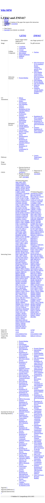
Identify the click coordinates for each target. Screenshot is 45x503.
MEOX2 (37, 257)
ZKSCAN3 (23, 317)
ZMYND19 (18, 320)
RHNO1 (17, 277)
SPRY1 (38, 283)
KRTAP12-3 (34, 244)
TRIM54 (38, 296)
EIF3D (17, 212)
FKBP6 (27, 220)
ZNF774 (38, 313)
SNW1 (23, 291)
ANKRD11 (23, 184)
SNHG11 (18, 291)
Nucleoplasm (23, 344)
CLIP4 (22, 204)
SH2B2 (32, 280)
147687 (32, 330)
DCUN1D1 (18, 208)
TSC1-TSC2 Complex (22, 481)
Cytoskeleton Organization (38, 410)
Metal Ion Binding (37, 85)
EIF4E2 (22, 212)
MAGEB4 (18, 246)
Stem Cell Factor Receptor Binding (39, 476)
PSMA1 (27, 269)
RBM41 (22, 273)
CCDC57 (33, 201)
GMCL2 (23, 228)
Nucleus (36, 52)
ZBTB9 (38, 305)
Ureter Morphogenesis (23, 135)
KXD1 (32, 249)
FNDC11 (18, 222)
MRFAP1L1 (37, 259)
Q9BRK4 (23, 336)
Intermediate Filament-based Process (38, 433)
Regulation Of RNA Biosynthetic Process (24, 358)
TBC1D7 (22, 297)
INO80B (27, 236)
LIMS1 (41, 249)
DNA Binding (38, 80)
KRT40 (32, 233)
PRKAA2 (23, 265)
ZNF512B (18, 326)
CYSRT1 (38, 209)
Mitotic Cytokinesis (22, 98)
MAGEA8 (33, 254)
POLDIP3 (18, 262)
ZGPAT (17, 317)
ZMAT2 (22, 318)
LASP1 (22, 241)
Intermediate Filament (37, 350)
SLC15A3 (22, 285)
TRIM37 (38, 294)
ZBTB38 (18, 315)
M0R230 (33, 336)
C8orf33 (27, 190)
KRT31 (41, 230)
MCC (32, 256)
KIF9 (21, 240)
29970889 (25, 177)
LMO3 (17, 244)
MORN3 (17, 251)
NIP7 (20, 256)
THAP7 (17, 301)
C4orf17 (41, 196)
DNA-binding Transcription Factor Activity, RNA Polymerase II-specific (39, 75)
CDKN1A (18, 201)
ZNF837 (32, 315)
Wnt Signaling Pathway (23, 105)
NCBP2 (23, 253)
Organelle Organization (37, 451)
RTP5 (26, 278)
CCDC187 (22, 195)
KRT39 (42, 232)
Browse (6, 20)
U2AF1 (39, 299)
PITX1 (26, 259)
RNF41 (22, 278)
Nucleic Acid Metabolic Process (24, 455)
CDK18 (22, 200)
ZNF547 (37, 309)
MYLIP (32, 262)
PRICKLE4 (33, 273)
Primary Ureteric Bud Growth (24, 132)
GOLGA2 (33, 217)
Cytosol (21, 50)
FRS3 (32, 216)
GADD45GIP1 (23, 224)
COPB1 (17, 206)
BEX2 (27, 188)
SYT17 (17, 297)
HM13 (24, 233)
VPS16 (38, 301)
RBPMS (17, 275)
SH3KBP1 (24, 281)
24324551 (22, 172)
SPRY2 (32, 285)
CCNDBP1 (33, 203)
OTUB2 (17, 257)
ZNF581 (17, 328)
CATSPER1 (18, 193)
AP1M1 (27, 185)
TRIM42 (17, 304)
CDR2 (39, 203)
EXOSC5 (27, 212)
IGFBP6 (32, 224)
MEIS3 (32, 257)
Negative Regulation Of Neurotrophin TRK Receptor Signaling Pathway (38, 469)
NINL (17, 256)
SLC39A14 (25, 286)
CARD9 (22, 192)
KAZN (17, 240)
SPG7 (17, 294)
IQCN (21, 238)
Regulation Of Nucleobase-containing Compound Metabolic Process (24, 365)
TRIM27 (38, 293)
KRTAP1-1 (38, 233)
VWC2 (37, 302)
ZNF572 (24, 326)
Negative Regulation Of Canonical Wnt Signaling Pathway (24, 140)
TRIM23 (32, 293)
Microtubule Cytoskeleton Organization (38, 462)
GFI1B (17, 227)
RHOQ (40, 275)
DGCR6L (18, 209)
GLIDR (26, 227)
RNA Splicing (23, 381)
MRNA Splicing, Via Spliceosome (24, 370)
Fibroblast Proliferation (22, 113)
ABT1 (20, 182)
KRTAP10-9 (34, 243)
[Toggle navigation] (1, 15)
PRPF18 (23, 267)
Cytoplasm (22, 46)
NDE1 (17, 254)
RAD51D (27, 270)
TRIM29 (22, 302)
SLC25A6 (18, 286)
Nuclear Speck (23, 373)
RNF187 (32, 277)
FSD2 (35, 216)
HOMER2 (18, 235)
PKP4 (17, 261)
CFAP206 (18, 203)
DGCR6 (24, 208)
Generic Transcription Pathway (38, 157)
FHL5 (39, 214)
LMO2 (26, 243)
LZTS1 (32, 253)
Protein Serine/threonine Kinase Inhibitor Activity (38, 391)
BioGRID (7, 30)
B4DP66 (17, 336)
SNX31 (27, 291)
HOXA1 (32, 222)
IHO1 (37, 224)
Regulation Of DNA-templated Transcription (38, 118)
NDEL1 (38, 264)
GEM (25, 225)
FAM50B (18, 217)
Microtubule (22, 53)
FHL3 (36, 214)
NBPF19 (32, 264)
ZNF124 (24, 320)
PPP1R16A (18, 264)
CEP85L (37, 206)
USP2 (20, 310)
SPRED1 (38, 281)
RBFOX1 (24, 272)
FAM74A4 (24, 217)
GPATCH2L (18, 232)
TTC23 (27, 305)
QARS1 (17, 270)
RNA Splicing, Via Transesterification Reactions (24, 378)
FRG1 (22, 222)
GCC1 (22, 225)
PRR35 (23, 269)
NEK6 (25, 254)
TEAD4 (17, 299)
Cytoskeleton (23, 51)
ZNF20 (17, 321)
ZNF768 (32, 313)
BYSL (23, 190)
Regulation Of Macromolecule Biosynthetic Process (23, 385)
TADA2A (39, 286)
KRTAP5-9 (40, 248)
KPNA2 (17, 241)
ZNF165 (32, 307)
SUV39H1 (25, 296)
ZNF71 (37, 312)
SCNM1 (24, 280)
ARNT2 (23, 187)
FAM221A (38, 212)
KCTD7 (32, 228)
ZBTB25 (24, 313)
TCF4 (32, 288)
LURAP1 (37, 251)
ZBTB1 (41, 302)
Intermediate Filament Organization (37, 438)
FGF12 (22, 220)
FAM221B (25, 216)
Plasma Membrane (24, 54)
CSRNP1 (33, 209)
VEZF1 (17, 312)
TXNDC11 (33, 299)
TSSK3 (22, 305)
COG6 (38, 208)
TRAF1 (32, 291)
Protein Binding (23, 78)
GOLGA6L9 (40, 217)
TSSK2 (17, 305)
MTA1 (26, 251)
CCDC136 (40, 200)
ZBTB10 (33, 304)
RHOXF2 (23, 277)
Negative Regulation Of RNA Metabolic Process (23, 422)
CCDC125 (33, 200)
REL (35, 275)
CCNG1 (22, 198)
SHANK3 (23, 283)
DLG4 (23, 209)
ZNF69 (32, 312)
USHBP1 (33, 301)
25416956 (14, 24)
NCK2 (27, 253)
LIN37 (17, 243)
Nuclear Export (23, 125)
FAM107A (18, 214)
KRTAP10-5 (34, 238)
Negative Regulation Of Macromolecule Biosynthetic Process (23, 404)
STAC (25, 294)
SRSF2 (21, 294)
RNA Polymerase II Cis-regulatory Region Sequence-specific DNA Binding (39, 66)
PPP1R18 (25, 264)
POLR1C (24, 262)
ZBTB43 (38, 304)
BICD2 (36, 196)
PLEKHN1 (22, 261)
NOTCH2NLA (34, 269)
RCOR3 (23, 275)
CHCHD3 (24, 203)
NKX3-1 (38, 267)
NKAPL (32, 267)
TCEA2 (27, 297)
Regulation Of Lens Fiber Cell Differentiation (38, 367)
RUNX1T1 (18, 280)
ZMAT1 (17, 318)
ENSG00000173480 (36, 334)
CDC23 (17, 200)
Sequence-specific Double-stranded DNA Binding (38, 90)
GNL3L (17, 230)
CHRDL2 (33, 208)
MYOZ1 (17, 253)
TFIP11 (41, 288)
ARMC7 (17, 187)
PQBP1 (17, 265)
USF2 (17, 310)
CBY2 (37, 198)
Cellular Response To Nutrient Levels (24, 484)
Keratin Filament (39, 348)
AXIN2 (40, 193)
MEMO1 (18, 248)
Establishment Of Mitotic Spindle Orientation (39, 457)
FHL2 (32, 214)
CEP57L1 (24, 201)
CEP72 (32, 206)
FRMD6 (27, 222)
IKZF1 (41, 224)
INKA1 (32, 225)
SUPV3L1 (18, 296)
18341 (32, 332)
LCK (26, 241)
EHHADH (24, 211)
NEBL (21, 254)
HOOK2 (38, 220)
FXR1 (17, 224)
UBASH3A (18, 309)
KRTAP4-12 (35, 246)
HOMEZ (33, 220)
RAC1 (22, 270)
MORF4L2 (25, 249)
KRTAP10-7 (34, 240)
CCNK (27, 198)
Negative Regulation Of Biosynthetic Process (23, 444)
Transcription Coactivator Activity (23, 467)
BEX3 (32, 196)
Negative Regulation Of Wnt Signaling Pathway (24, 109)
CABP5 (17, 192)
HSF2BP (38, 222)
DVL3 (36, 211)
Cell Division (23, 130)
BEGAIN (33, 195)
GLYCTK (18, 228)
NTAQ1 (24, 256)
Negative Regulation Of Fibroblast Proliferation (23, 118)
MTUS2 (32, 261)
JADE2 (37, 225)
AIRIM (17, 184)
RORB (38, 277)
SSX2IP (37, 285)
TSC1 (22, 304)
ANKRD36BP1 (19, 185)
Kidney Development (23, 101)
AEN (24, 182)
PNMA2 (38, 272)
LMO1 (22, 243)
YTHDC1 (18, 313)
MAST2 (39, 254)
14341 (17, 332)
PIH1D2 (41, 270)
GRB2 (24, 232)
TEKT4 (36, 288)
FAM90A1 (18, 219)
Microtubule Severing (22, 122)
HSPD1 (17, 236)
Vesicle (21, 58)
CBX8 (17, 195)
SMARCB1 (22, 288)
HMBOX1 (40, 219)
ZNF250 (22, 321)
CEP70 (42, 204)
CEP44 (37, 204)
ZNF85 (38, 315)
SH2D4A (18, 281)
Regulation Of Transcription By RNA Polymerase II (39, 123)
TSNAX (26, 304)
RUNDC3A (40, 278)
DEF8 (32, 211)
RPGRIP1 (33, 278)
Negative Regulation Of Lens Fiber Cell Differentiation (38, 362)
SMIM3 (24, 289)
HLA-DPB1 (18, 233)
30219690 (37, 174)
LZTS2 (22, 35)
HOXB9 (24, 235)
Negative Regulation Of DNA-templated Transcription (38, 130)
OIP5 (40, 269)
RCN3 (32, 275)
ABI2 (17, 182)
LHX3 (36, 249)
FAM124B (25, 214)
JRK (41, 225)
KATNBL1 (37, 227)
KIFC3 (25, 240)
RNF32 (17, 278)
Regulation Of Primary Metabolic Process (24, 450)
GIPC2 (22, 227)
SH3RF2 (17, 283)
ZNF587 (38, 310)
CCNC (17, 198)
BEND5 (38, 195)
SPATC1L (24, 293)
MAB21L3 (23, 244)
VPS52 (32, 302)
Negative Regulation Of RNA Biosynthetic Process (24, 428)
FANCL (24, 219)
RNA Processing (23, 375)
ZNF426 (23, 323)
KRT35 (32, 232)
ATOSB (28, 187)
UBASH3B (25, 309)
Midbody (21, 56)
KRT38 (37, 232)
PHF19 (21, 259)
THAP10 (22, 299)
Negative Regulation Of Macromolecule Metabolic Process (24, 473)
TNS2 (41, 289)
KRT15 (36, 230)
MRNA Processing (24, 399)
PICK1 (36, 270)
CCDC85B (25, 196)
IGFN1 (22, 236)
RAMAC (18, 272)
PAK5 (22, 257)
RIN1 (28, 277)
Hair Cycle (37, 454)
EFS (39, 211)
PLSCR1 (33, 272)
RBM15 (17, 273)
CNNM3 (26, 204)
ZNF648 (23, 328)
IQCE (17, 238)
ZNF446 (17, 325)
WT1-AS (22, 312)
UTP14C (25, 310)
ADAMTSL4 (34, 193)
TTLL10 (17, 307)
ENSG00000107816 (21, 334)
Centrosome (22, 48)
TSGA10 (36, 297)
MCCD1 (36, 256)
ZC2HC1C (24, 315)
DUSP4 (27, 209)
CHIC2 (17, 204)
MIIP (31, 259)
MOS (22, 251)
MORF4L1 (18, 249)
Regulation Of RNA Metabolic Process (23, 349)
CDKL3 (27, 200)
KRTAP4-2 (33, 248)
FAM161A (18, 216)
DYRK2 (17, 211)
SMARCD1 (18, 289)
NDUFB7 (33, 265)
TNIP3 (26, 301)
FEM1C (17, 220)
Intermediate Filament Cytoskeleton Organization (38, 428)
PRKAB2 (18, 267)
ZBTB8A (33, 305)
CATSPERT (26, 193)
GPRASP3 (33, 219)
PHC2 (32, 270)
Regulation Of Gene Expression (24, 390)
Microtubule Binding (37, 406)
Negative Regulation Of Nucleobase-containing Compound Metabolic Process (24, 436)
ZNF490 (23, 325)
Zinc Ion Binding (39, 83)
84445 (17, 330)
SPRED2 (33, 283)
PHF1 (17, 259)
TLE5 (21, 301)
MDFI (41, 256)
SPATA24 (18, 293)
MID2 (22, 248)
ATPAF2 (17, 188)
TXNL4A (23, 307)
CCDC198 (18, 196)
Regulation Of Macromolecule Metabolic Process (24, 410)
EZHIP (32, 212)
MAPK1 (24, 246)
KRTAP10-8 (34, 241)
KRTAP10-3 (35, 236)
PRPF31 (17, 269)
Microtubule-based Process (38, 413)
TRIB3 (42, 291)
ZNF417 (37, 35)
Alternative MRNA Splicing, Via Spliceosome (24, 459)
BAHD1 (23, 188)
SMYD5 (32, 281)
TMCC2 (36, 289)
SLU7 (17, 288)
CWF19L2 (23, 206)
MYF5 (37, 261)
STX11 (42, 285)
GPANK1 (23, 230)
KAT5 (24, 238)
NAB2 (37, 262)
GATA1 (17, 225)
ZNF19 (38, 307)
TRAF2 (17, 302)
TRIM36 (32, 294)
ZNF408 (27, 321)
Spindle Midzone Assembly (24, 127)
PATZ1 (26, 257)
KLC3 (32, 230)
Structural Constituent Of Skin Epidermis (38, 383)
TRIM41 (32, 296)
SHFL (17, 285)
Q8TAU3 (38, 336)
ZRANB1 (33, 317)
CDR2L (32, 204)
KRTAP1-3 (33, 235)
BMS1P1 (18, 190)
